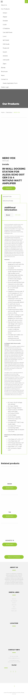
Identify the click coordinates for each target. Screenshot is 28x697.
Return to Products (14, 557)
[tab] (11, 196)
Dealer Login (14, 610)
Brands (14, 602)
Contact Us (14, 608)
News (14, 606)
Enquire (9, 188)
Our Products (14, 600)
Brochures (14, 604)
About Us (14, 598)
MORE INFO (9, 488)
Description (7, 196)
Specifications (8, 201)
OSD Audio (17, 214)
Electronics (9, 112)
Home (2, 112)
